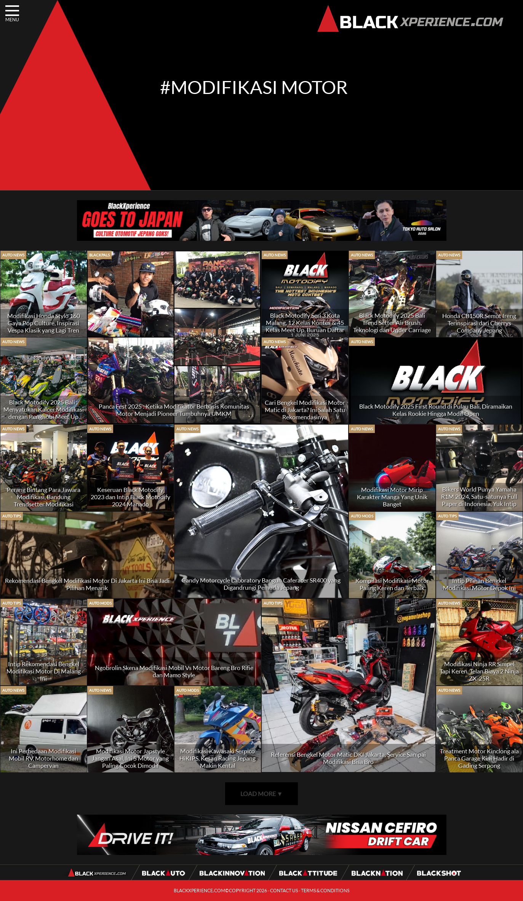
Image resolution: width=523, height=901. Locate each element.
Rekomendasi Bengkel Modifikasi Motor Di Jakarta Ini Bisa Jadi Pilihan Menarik (87, 584)
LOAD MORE (261, 793)
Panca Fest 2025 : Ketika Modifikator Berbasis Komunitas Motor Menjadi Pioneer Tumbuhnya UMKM (174, 410)
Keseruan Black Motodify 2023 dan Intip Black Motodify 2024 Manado (130, 497)
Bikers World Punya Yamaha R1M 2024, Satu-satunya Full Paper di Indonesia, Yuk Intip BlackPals (479, 500)
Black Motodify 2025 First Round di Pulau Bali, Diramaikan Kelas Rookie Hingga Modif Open (435, 410)
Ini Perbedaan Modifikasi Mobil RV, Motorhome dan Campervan (43, 758)
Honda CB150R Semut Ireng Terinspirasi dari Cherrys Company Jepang (479, 323)
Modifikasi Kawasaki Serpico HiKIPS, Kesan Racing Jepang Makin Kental (217, 758)
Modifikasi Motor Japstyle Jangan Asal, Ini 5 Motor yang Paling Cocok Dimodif (130, 758)
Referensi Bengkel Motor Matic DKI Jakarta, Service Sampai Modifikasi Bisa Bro (348, 758)
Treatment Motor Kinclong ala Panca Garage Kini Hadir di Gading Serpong (479, 758)
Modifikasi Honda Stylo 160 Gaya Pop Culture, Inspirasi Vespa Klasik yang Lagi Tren (43, 323)
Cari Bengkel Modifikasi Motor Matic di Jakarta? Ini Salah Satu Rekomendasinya (305, 409)
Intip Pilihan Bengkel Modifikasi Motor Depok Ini (479, 584)
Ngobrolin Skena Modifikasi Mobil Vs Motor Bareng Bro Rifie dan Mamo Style (174, 671)
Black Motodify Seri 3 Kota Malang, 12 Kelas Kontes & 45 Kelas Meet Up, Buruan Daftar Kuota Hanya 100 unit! (304, 326)
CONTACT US (284, 890)
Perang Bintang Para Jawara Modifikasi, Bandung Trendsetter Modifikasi (43, 497)
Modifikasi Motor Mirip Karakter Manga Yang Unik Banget (392, 497)
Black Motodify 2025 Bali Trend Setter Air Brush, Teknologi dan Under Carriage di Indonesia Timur (392, 326)
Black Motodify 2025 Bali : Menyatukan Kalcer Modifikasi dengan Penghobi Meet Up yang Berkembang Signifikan (43, 412)
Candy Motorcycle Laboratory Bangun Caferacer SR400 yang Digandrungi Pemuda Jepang (261, 583)
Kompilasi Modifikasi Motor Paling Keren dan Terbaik (392, 584)
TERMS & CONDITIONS (325, 890)
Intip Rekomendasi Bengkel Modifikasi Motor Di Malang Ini (43, 671)
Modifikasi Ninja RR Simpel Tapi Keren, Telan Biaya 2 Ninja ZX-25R (479, 671)
